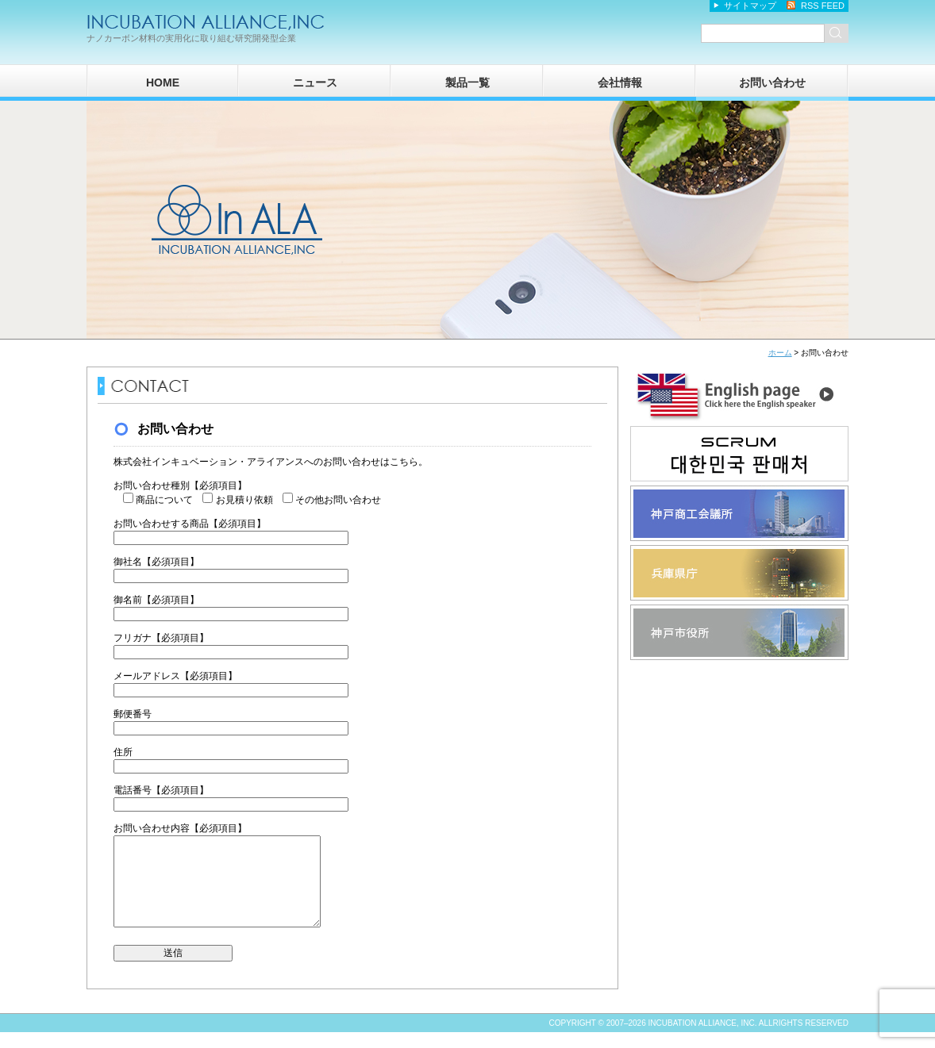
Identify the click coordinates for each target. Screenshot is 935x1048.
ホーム (780, 352)
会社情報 (620, 82)
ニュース (315, 82)
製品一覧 (467, 82)
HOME (162, 82)
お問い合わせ (772, 82)
